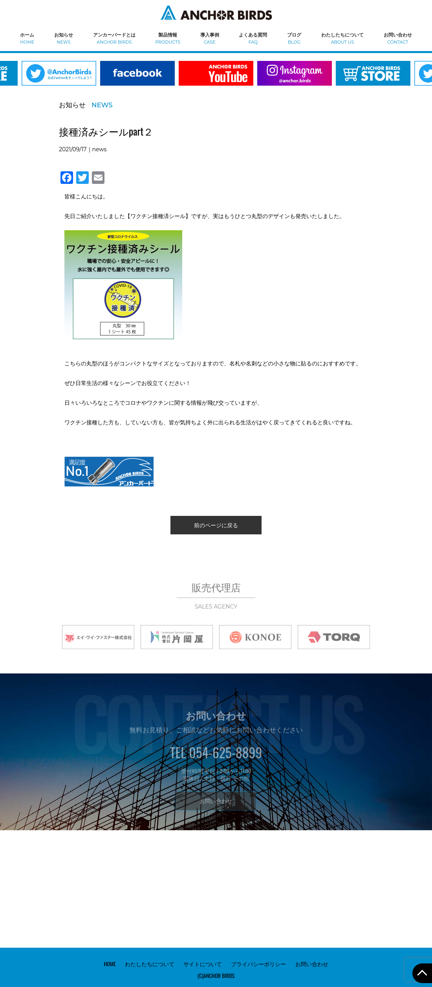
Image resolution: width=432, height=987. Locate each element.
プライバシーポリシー (258, 963)
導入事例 (209, 38)
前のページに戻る (216, 525)
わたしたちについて (342, 38)
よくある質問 (253, 38)
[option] (137, 78)
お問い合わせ (398, 38)
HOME (109, 963)
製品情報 (168, 38)
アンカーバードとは (114, 38)
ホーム (27, 38)
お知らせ (63, 38)
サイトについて (202, 963)
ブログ (294, 38)
